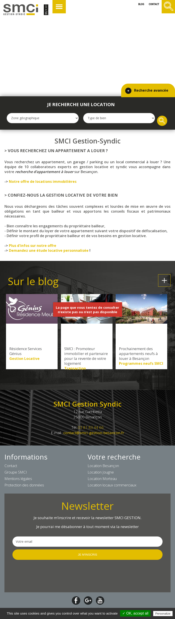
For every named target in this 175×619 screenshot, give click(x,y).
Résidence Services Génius (25, 351)
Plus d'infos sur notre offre (32, 245)
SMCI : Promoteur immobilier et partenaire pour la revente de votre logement (86, 356)
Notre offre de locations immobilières (42, 181)
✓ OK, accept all (135, 613)
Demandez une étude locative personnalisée (49, 250)
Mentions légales (18, 478)
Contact (10, 465)
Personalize (163, 613)
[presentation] (46, 575)
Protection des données (24, 485)
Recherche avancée (151, 89)
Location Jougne (101, 472)
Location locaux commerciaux (112, 485)
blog (141, 4)
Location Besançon (103, 465)
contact (154, 4)
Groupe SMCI (15, 472)
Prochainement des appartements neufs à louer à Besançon (138, 353)
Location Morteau (102, 478)
